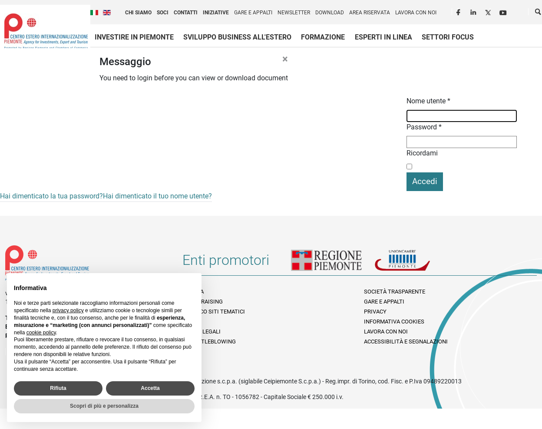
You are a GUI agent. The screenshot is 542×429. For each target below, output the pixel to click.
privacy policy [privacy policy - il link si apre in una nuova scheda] (68, 310)
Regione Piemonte (332, 263)
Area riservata (369, 13)
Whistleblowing (211, 341)
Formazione (323, 37)
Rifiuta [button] (58, 388)
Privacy (375, 311)
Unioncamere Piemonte (414, 263)
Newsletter (294, 13)
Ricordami (422, 153)
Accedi (424, 181)
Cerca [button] (538, 13)
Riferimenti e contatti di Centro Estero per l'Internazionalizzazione (85, 264)
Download (329, 13)
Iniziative (216, 13)
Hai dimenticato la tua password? (51, 196)
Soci (163, 13)
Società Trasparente (394, 291)
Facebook (459, 11)
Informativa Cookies (394, 321)
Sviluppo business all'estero (237, 37)
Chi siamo (138, 13)
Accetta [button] (150, 388)
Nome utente (428, 101)
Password (424, 127)
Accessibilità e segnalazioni (406, 341)
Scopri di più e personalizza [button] (104, 406)
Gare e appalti (253, 13)
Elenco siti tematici (216, 311)
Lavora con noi (415, 13)
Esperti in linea (383, 37)
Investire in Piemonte (134, 37)
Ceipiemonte (46, 30)
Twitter (489, 11)
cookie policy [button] (41, 333)
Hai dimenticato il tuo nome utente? (157, 196)
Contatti (186, 13)
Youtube (504, 11)
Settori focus (448, 37)
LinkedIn (474, 11)
